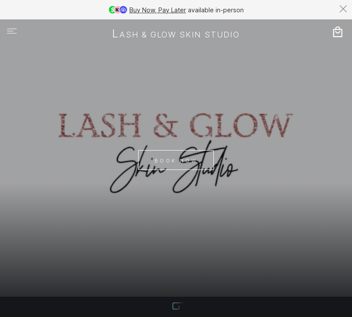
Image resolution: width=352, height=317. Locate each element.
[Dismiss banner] (343, 9)
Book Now (176, 161)
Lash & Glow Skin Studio (176, 34)
